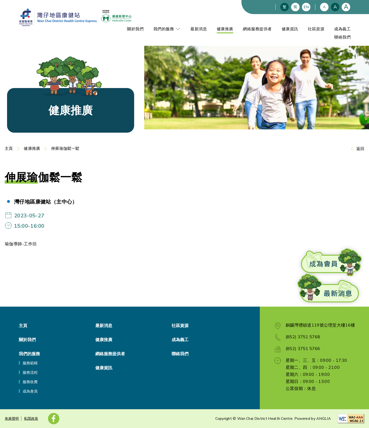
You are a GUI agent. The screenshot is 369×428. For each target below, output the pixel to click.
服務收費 (30, 382)
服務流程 (30, 372)
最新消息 (198, 29)
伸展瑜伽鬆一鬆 (65, 148)
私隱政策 (31, 418)
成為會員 (30, 391)
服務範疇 (30, 363)
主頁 (9, 148)
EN (306, 7)
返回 (360, 148)
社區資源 (316, 29)
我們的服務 (167, 29)
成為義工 (342, 29)
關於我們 (135, 29)
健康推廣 (225, 29)
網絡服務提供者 (257, 29)
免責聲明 (12, 418)
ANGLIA (323, 418)
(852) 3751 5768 (303, 337)
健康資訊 (290, 29)
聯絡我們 (342, 37)
